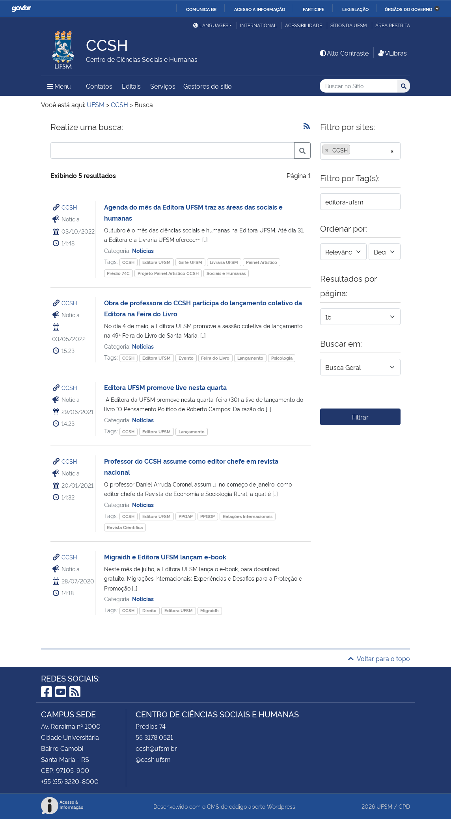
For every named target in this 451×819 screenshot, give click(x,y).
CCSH (69, 207)
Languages (210, 25)
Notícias (143, 250)
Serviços (162, 86)
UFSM (384, 806)
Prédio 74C (118, 273)
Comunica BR (201, 9)
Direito (149, 610)
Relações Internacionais (247, 516)
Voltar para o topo (379, 658)
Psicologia (282, 358)
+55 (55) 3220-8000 (70, 781)
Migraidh (209, 610)
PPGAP (186, 516)
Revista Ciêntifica (125, 527)
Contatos (99, 86)
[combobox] (360, 151)
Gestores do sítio (207, 86)
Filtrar (360, 416)
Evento (186, 358)
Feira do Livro (215, 358)
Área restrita (392, 25)
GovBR (21, 8)
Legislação (355, 9)
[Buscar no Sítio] (358, 86)
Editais (131, 86)
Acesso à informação (259, 9)
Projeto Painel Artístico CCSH (168, 273)
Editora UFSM (156, 262)
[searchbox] (354, 150)
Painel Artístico (261, 262)
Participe (313, 9)
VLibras (392, 52)
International (258, 25)
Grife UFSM (190, 262)
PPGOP (207, 516)
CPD (404, 806)
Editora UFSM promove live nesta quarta (165, 387)
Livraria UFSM (224, 262)
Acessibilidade (303, 25)
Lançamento (250, 358)
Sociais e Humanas (226, 273)
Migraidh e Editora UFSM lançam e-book (165, 556)
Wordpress (281, 806)
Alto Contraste (344, 52)
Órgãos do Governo (408, 9)
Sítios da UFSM (348, 25)
